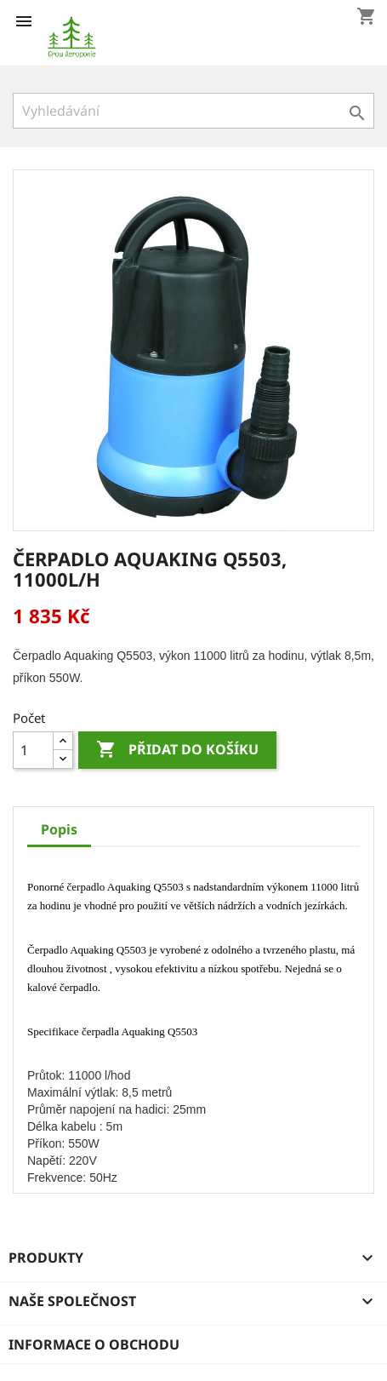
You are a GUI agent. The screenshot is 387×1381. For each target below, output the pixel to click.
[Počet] (33, 750)
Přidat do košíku (177, 750)
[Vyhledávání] (193, 111)
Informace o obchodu (94, 1344)
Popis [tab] (59, 829)
